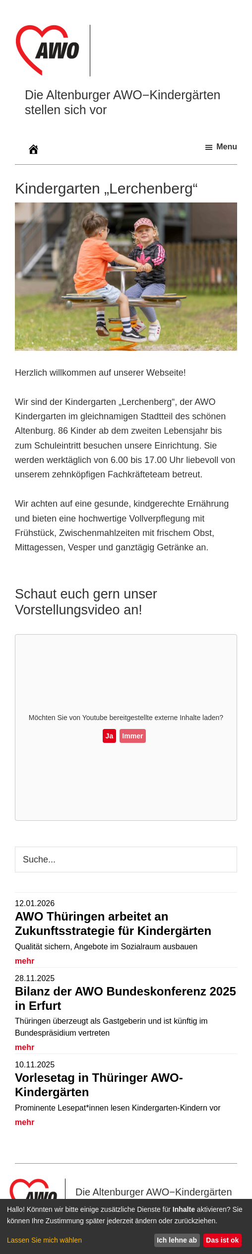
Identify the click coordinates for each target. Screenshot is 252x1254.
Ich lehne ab (177, 1240)
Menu (226, 146)
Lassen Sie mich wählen (44, 1240)
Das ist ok (222, 1240)
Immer (132, 736)
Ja (110, 736)
